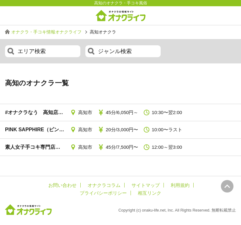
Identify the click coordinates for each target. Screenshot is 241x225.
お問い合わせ (62, 185)
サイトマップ (145, 185)
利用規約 (180, 185)
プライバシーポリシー (103, 193)
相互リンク (149, 193)
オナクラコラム (104, 185)
